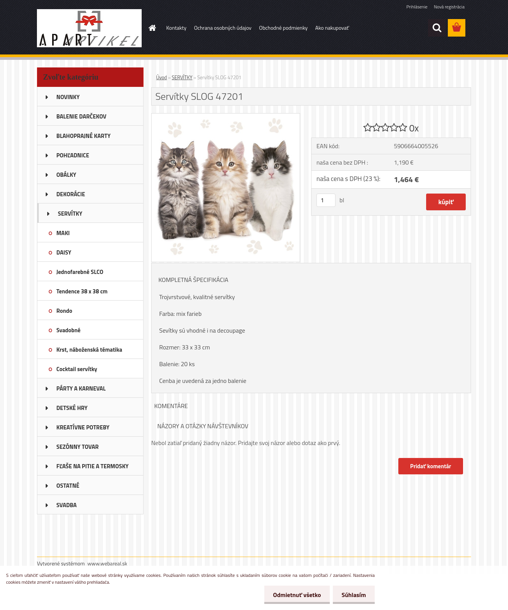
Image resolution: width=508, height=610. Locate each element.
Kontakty (176, 28)
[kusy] (325, 200)
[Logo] (89, 28)
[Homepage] (152, 28)
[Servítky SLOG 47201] (226, 116)
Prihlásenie (416, 6)
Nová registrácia (449, 6)
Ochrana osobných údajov (222, 28)
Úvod (161, 77)
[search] (437, 28)
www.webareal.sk (108, 563)
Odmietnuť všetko (295, 594)
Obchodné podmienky (283, 28)
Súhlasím (353, 594)
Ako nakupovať (332, 28)
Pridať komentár (430, 466)
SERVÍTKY (182, 77)
